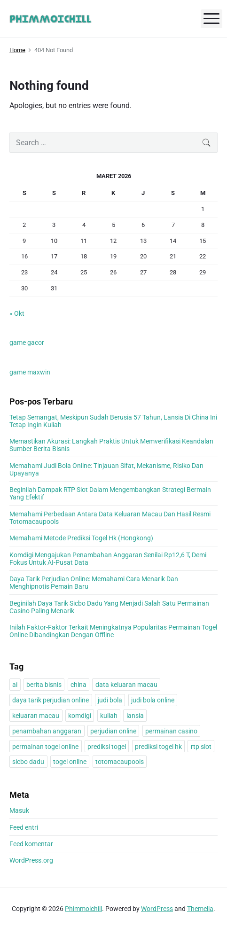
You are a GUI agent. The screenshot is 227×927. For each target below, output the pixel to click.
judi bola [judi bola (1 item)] (110, 700)
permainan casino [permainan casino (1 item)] (171, 731)
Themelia (200, 908)
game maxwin (29, 372)
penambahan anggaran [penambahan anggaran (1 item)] (46, 731)
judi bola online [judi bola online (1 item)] (152, 700)
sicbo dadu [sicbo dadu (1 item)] (28, 761)
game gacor (26, 342)
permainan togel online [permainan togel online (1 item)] (45, 746)
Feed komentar (31, 844)
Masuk (19, 810)
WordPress (157, 908)
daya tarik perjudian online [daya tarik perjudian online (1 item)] (50, 700)
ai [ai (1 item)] (14, 684)
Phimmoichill (83, 908)
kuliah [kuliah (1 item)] (108, 715)
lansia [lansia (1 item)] (135, 715)
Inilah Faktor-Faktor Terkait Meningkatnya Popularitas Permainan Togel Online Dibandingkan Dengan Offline (113, 631)
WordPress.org (31, 860)
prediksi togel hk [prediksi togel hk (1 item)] (158, 746)
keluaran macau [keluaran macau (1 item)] (35, 715)
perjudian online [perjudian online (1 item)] (113, 731)
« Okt (16, 313)
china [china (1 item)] (78, 684)
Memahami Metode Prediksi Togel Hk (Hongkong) (81, 538)
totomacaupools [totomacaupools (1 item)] (119, 761)
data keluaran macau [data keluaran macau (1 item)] (126, 684)
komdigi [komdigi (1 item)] (79, 715)
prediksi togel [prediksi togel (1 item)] (106, 746)
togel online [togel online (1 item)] (69, 761)
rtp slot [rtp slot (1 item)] (201, 746)
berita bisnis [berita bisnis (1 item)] (44, 684)
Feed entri (23, 827)
